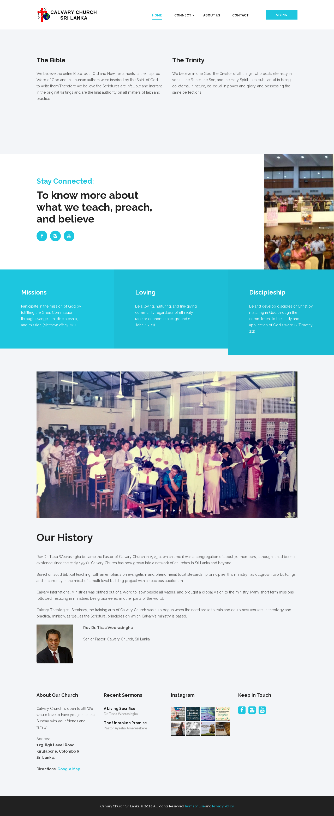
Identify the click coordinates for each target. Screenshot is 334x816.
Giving (281, 14)
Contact (240, 15)
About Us (211, 15)
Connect (182, 15)
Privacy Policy (223, 806)
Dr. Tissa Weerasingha (121, 714)
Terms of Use (194, 806)
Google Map (68, 769)
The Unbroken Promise (125, 723)
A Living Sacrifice (119, 708)
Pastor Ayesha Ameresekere (125, 728)
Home (157, 15)
